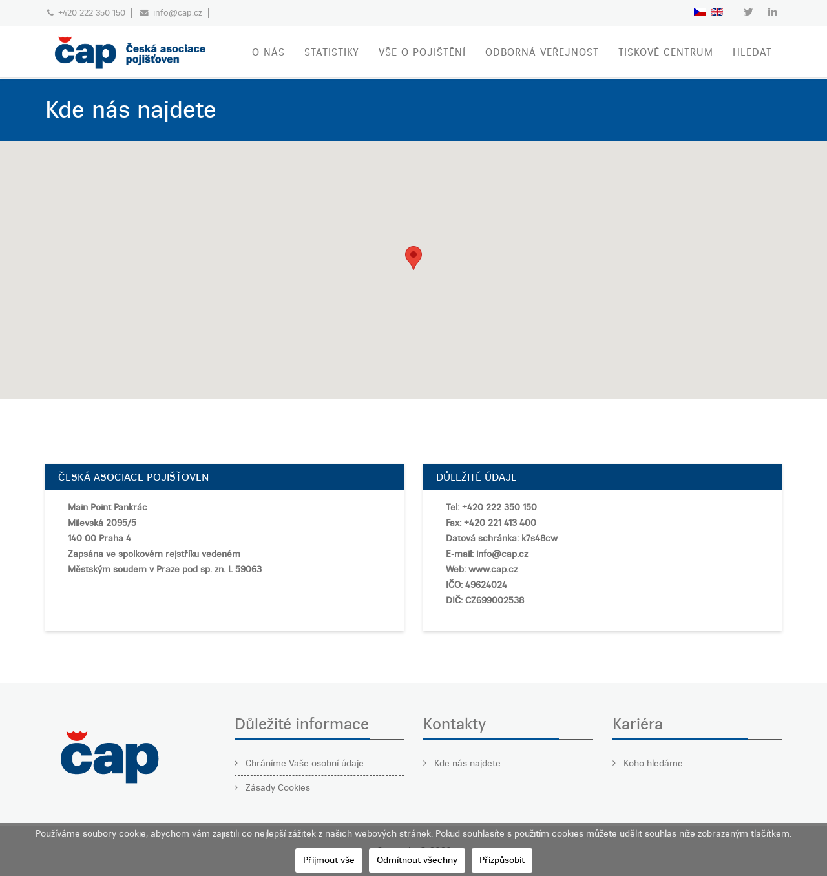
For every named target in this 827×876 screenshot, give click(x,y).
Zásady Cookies (276, 787)
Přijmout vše (329, 860)
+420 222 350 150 (91, 12)
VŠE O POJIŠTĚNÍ (422, 52)
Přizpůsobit (502, 860)
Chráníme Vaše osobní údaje (303, 763)
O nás (268, 52)
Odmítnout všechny (417, 860)
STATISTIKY (331, 52)
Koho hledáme (652, 763)
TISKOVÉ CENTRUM (665, 52)
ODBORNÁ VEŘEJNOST (542, 52)
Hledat (752, 52)
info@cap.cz (177, 12)
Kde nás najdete (466, 763)
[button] (413, 258)
